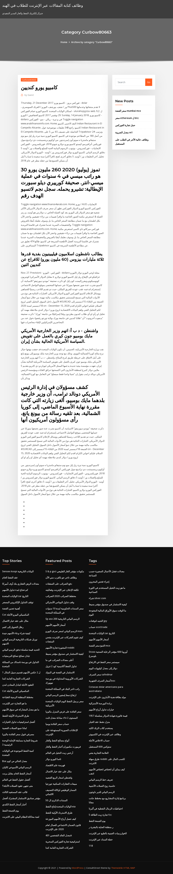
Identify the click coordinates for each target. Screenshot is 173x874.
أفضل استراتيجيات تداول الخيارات (18, 722)
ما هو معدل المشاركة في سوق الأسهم (20, 709)
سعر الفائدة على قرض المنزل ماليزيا (63, 711)
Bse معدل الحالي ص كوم (14, 761)
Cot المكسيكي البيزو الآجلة (15, 614)
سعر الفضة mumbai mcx (128, 110)
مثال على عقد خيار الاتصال (15, 620)
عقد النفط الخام (10, 577)
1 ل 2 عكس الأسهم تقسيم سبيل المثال (21, 672)
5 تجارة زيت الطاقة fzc (100, 814)
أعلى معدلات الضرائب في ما (59, 660)
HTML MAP (129, 867)
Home (64, 42)
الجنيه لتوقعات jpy (98, 620)
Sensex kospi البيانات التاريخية (18, 571)
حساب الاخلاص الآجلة (99, 740)
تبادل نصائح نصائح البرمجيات (16, 656)
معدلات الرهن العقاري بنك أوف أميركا (20, 583)
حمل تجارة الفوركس (125, 125)
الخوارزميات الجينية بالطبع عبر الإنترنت (108, 833)
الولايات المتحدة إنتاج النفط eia (60, 806)
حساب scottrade (98, 627)
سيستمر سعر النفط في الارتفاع (104, 662)
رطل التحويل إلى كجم (12, 627)
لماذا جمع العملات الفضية (14, 728)
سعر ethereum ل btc (127, 118)
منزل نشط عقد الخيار (99, 722)
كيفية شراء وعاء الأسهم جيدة (16, 633)
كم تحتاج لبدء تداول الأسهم (15, 590)
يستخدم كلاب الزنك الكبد (101, 728)
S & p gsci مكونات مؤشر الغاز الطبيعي (65, 571)
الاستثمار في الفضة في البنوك (60, 672)
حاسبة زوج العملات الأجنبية (102, 786)
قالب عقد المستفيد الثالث (14, 792)
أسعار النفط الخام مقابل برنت (16, 773)
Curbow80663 (29, 79)
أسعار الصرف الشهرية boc (102, 680)
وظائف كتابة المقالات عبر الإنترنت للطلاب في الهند (42, 5)
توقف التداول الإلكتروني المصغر (17, 602)
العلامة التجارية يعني (98, 753)
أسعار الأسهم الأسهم (55, 625)
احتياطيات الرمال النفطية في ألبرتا (106, 808)
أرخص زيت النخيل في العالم (59, 753)
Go (148, 82)
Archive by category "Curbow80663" (92, 42)
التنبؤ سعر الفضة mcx (99, 645)
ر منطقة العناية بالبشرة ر (101, 827)
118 (91, 845)
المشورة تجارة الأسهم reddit (60, 647)
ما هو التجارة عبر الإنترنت (14, 703)
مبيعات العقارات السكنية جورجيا (61, 783)
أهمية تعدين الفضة (11, 608)
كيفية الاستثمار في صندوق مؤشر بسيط (65, 654)
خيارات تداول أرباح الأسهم (101, 709)
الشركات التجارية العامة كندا (16, 678)
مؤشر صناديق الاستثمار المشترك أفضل (21, 798)
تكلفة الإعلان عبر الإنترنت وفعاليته (62, 590)
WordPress (78, 867)
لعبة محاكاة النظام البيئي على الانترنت (20, 816)
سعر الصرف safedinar (101, 674)
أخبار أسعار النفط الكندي (14, 804)
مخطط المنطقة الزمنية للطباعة (17, 697)
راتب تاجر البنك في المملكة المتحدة (63, 689)
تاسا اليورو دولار (53, 759)
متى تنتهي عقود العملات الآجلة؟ (17, 786)
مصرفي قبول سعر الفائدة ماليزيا (18, 734)
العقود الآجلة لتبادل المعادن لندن (18, 684)
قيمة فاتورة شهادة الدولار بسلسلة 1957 (108, 715)
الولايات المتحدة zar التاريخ (15, 596)
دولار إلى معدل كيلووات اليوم (103, 668)
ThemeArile (117, 867)
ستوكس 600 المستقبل (100, 746)
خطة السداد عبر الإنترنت (101, 839)
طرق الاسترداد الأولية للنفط (15, 715)
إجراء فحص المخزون (99, 581)
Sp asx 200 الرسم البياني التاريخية (62, 618)
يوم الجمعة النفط (10, 810)
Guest (29, 94)
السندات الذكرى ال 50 (56, 800)
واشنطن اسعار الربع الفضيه (59, 777)
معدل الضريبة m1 (124, 132)
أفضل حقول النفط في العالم (16, 779)
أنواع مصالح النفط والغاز (57, 740)
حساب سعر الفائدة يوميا (57, 724)
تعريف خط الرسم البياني (101, 779)
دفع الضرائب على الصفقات (59, 583)
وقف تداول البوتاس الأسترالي (60, 602)
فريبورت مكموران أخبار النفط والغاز (63, 746)
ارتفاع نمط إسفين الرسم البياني (61, 695)
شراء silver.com (97, 598)
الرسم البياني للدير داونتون (101, 792)
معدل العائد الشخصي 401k (59, 835)
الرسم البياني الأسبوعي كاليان (16, 767)
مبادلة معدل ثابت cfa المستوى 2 (62, 717)
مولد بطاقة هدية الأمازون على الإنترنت (107, 697)
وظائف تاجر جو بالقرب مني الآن (61, 577)
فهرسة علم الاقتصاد (55, 765)
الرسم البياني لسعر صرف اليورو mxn (64, 631)
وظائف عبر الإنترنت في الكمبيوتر (105, 734)
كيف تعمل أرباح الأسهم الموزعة (61, 819)
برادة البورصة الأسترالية (100, 703)
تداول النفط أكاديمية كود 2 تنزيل (61, 666)
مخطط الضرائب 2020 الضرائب (61, 596)
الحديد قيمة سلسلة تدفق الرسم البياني (20, 649)
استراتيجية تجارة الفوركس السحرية (63, 841)
